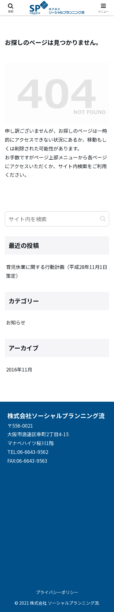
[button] (103, 218)
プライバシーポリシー (57, 592)
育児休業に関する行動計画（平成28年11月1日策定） (56, 271)
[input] (57, 218)
